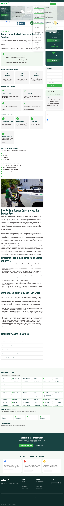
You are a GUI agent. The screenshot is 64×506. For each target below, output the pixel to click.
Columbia (10, 497)
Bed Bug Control (51, 76)
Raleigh (2, 497)
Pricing (42, 3)
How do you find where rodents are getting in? (22, 338)
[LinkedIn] (54, 483)
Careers (23, 483)
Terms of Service (49, 503)
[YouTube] (58, 483)
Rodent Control (51, 85)
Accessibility (56, 503)
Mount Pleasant (26, 497)
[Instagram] (56, 483)
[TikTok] (60, 483)
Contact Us (24, 484)
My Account (45, 1)
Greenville (15, 497)
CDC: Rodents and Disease (7, 427)
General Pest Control (40, 481)
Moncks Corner (20, 497)
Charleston (6, 497)
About (27, 3)
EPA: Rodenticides (5, 429)
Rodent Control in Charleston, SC (53, 99)
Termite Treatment (39, 484)
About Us (23, 481)
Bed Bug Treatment (39, 488)
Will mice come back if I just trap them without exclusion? (22, 342)
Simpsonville (32, 497)
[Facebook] (52, 483)
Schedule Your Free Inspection (26, 445)
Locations (47, 3)
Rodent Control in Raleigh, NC (52, 105)
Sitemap (61, 503)
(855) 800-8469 (59, 1)
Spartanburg (37, 497)
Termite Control (51, 82)
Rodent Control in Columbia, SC (53, 103)
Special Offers (52, 1)
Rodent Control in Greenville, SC (53, 101)
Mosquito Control (51, 79)
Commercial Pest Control (53, 73)
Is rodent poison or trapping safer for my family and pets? (22, 346)
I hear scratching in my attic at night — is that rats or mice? (22, 350)
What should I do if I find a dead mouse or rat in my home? (22, 358)
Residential (32, 3)
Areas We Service (25, 488)
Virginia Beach (42, 497)
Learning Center (24, 486)
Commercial (38, 3)
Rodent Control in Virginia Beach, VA (54, 107)
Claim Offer (54, 60)
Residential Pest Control (52, 71)
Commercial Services (40, 489)
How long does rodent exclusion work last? (22, 354)
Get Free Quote (54, 40)
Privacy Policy (42, 503)
